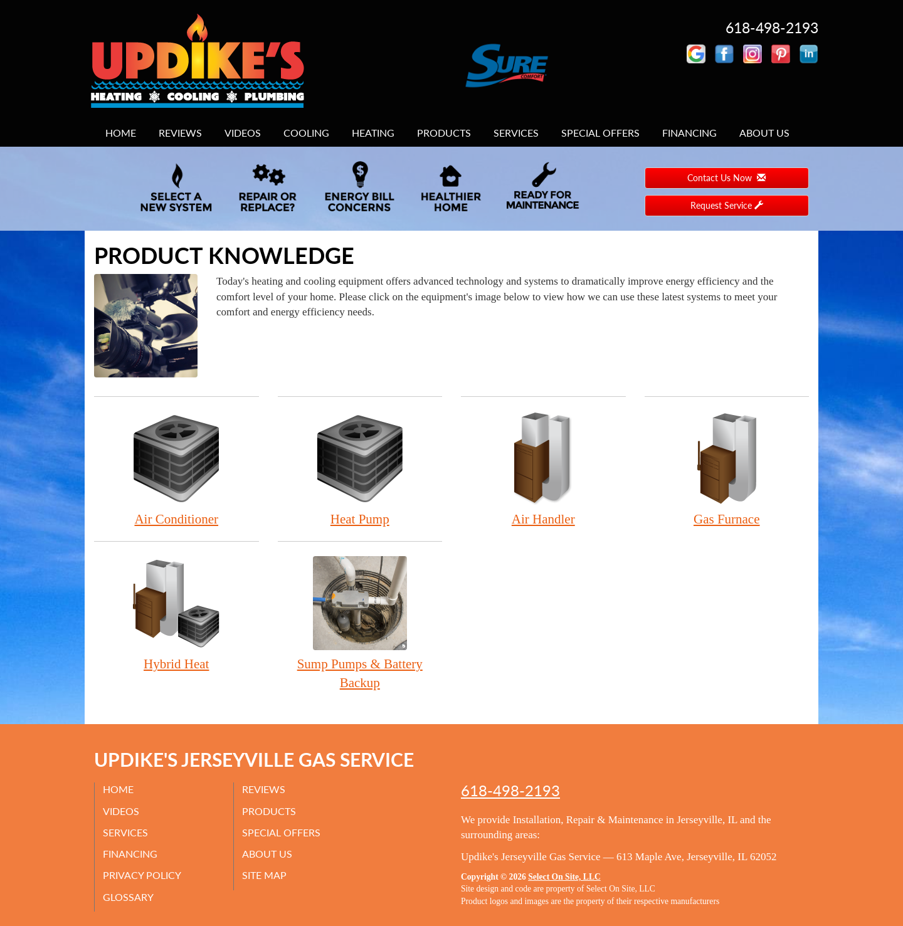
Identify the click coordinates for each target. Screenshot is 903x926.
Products (444, 133)
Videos (242, 133)
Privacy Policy (143, 875)
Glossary (129, 897)
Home (120, 133)
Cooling (306, 133)
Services (516, 133)
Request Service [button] (726, 205)
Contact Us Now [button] (726, 177)
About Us (764, 133)
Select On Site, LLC (564, 876)
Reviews (180, 133)
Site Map (265, 875)
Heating (373, 133)
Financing (689, 133)
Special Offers (600, 133)
